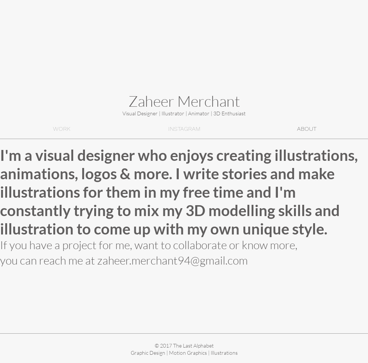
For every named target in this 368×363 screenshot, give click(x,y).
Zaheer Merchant (184, 101)
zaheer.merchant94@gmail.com (172, 260)
